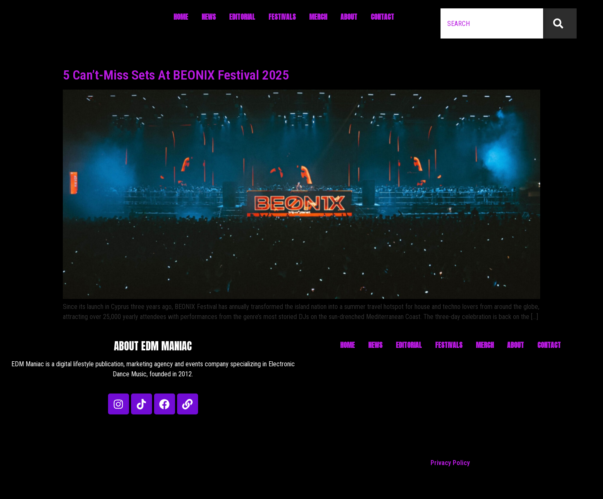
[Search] (560, 23)
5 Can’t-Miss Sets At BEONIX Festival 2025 (176, 75)
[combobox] (492, 23)
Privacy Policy (450, 463)
